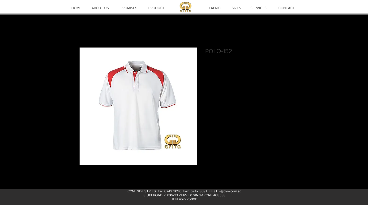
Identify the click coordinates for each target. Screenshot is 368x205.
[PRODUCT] (156, 7)
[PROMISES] (129, 7)
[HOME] (76, 7)
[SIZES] (236, 7)
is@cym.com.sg (230, 191)
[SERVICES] (258, 7)
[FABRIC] (214, 7)
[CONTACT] (286, 7)
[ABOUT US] (100, 7)
